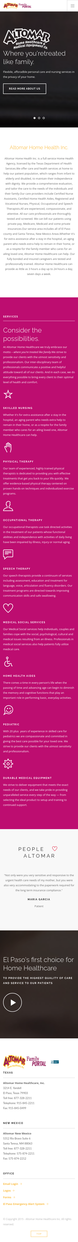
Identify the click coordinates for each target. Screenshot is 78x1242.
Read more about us (24, 88)
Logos (7, 1190)
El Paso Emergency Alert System (24, 1204)
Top (39, 1234)
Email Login (10, 1184)
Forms (7, 1197)
